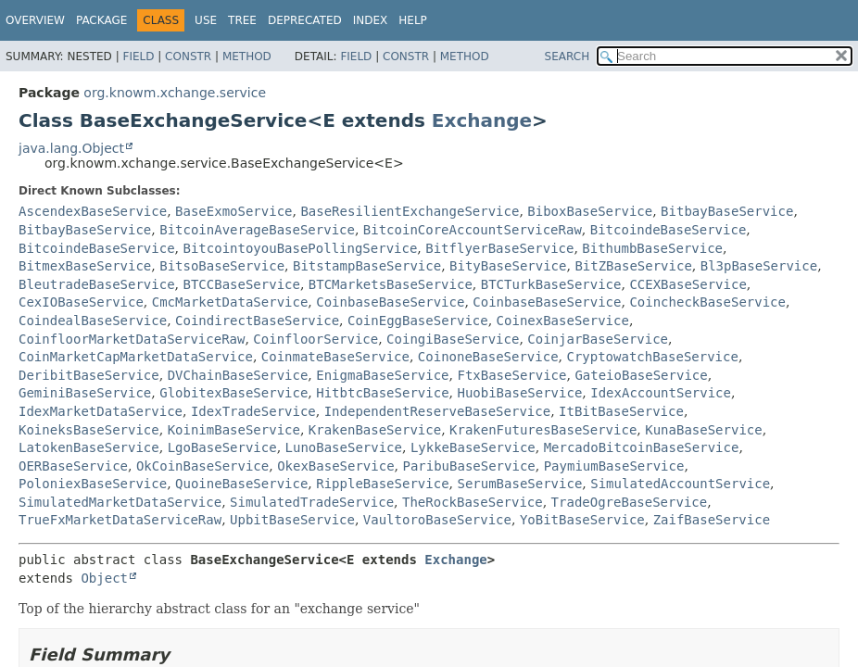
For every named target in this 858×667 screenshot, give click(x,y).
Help (412, 20)
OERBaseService (73, 466)
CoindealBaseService (93, 320)
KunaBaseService (703, 429)
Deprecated (305, 20)
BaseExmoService (233, 211)
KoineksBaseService (89, 429)
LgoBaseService (222, 447)
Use (206, 20)
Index (370, 20)
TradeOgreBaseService (629, 502)
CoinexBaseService (563, 320)
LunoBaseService (343, 447)
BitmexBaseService (85, 265)
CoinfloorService (315, 339)
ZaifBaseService (711, 519)
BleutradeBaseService (97, 284)
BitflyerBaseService (499, 248)
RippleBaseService (382, 483)
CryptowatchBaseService (652, 356)
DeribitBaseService (89, 375)
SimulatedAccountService (680, 483)
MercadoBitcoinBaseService (641, 447)
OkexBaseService (335, 466)
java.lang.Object (71, 148)
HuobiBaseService (519, 392)
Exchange (482, 120)
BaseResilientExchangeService (409, 211)
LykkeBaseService (473, 447)
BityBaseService (507, 265)
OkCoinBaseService (202, 466)
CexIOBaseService (81, 302)
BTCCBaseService (241, 284)
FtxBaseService (511, 375)
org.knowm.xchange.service (174, 92)
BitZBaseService (632, 265)
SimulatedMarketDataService (120, 502)
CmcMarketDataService (230, 302)
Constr (188, 56)
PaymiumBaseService (614, 466)
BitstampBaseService (367, 265)
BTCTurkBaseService (551, 284)
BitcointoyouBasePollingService (300, 248)
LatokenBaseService (89, 447)
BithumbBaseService (652, 248)
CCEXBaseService (687, 284)
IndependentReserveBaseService (437, 411)
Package (101, 20)
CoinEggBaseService (417, 320)
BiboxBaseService (589, 211)
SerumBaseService (519, 483)
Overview (35, 20)
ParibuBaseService (468, 466)
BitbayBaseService (727, 211)
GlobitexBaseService (233, 392)
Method (246, 56)
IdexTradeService (253, 411)
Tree (242, 20)
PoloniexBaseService (93, 483)
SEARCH (567, 56)
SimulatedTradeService (312, 502)
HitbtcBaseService (382, 392)
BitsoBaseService (221, 265)
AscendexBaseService (93, 211)
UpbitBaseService (292, 519)
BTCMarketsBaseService (391, 284)
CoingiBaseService (452, 339)
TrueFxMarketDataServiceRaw (120, 519)
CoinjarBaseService (597, 339)
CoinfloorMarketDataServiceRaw (132, 339)
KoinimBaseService (234, 429)
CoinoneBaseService (488, 356)
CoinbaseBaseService (390, 302)
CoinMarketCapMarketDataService (136, 356)
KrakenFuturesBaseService (543, 429)
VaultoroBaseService (437, 519)
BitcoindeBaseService (668, 229)
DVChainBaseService (238, 375)
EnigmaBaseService (382, 375)
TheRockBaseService (472, 502)
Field (138, 56)
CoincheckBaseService (707, 302)
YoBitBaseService (582, 519)
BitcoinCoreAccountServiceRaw (472, 229)
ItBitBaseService (621, 411)
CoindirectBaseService (257, 320)
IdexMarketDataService (101, 411)
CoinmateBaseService (335, 356)
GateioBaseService (640, 375)
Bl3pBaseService (758, 265)
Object (104, 578)
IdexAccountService (660, 392)
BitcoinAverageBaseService (257, 229)
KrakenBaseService (375, 429)
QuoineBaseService (241, 483)
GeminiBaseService (85, 392)
